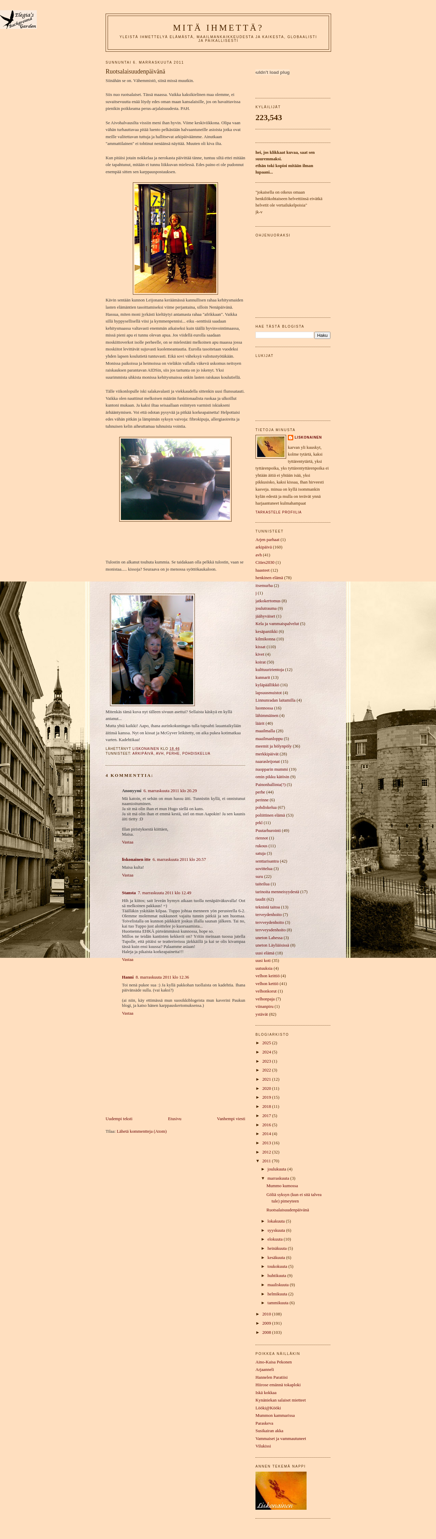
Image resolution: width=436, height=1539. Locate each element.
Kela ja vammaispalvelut (277, 623)
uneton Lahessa (269, 937)
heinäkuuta (277, 1248)
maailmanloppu (269, 738)
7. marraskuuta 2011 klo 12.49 (164, 892)
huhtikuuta (277, 1275)
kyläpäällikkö (267, 685)
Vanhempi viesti (231, 1118)
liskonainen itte (136, 859)
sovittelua (263, 868)
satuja (260, 853)
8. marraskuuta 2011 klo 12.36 (162, 977)
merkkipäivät (267, 754)
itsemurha (264, 585)
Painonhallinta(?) (270, 784)
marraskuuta (278, 1178)
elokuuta (275, 1239)
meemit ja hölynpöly (273, 746)
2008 (267, 1332)
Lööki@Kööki (268, 1408)
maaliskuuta (278, 1284)
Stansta (129, 892)
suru (259, 876)
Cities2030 (265, 562)
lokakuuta (276, 1221)
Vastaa (128, 842)
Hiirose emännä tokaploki (278, 1384)
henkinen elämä (269, 577)
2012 (267, 1152)
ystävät (261, 1014)
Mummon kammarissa (275, 1415)
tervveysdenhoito (270, 930)
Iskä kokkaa (266, 1392)
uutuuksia (263, 968)
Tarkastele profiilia (278, 512)
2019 (267, 1097)
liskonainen (308, 437)
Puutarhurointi (268, 830)
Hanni (128, 977)
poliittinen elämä (270, 815)
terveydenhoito (268, 914)
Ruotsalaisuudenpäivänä (287, 1210)
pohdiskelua (196, 753)
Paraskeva (264, 1423)
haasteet (262, 570)
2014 (267, 1133)
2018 (267, 1106)
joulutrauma (266, 608)
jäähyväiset (265, 616)
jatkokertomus (268, 601)
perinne (262, 800)
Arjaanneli (264, 1369)
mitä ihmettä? (218, 28)
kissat (260, 646)
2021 (267, 1079)
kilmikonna (265, 639)
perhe (173, 753)
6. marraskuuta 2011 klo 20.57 (179, 859)
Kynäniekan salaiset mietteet (280, 1400)
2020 (267, 1088)
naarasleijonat (267, 761)
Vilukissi (263, 1446)
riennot (261, 838)
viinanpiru (264, 1006)
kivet (259, 654)
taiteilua (262, 884)
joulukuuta (277, 1169)
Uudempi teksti (119, 1118)
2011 (267, 1161)
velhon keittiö (267, 975)
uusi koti (263, 960)
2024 (267, 1052)
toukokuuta (277, 1266)
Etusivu (174, 1118)
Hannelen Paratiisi (271, 1377)
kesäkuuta (276, 1257)
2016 (267, 1125)
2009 (267, 1323)
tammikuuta (278, 1302)
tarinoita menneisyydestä (277, 891)
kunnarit (262, 677)
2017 (267, 1115)
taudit (260, 899)
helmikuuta (277, 1294)
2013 (267, 1143)
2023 (267, 1061)
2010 (267, 1314)
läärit (259, 723)
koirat (260, 662)
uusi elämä (264, 953)
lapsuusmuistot (268, 692)
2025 (267, 1043)
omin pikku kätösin (272, 776)
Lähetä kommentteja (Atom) (142, 1131)
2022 (267, 1070)
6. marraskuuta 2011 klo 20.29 (170, 790)
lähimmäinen (266, 715)
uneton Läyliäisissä (272, 945)
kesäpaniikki (266, 631)
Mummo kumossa (282, 1185)
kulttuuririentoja (269, 669)
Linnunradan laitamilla (275, 700)
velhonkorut (266, 991)
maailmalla (265, 730)
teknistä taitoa (267, 907)
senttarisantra (267, 861)
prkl (259, 822)
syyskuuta (276, 1230)
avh (160, 753)
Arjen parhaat (267, 539)
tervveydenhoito (269, 922)
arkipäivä (143, 753)
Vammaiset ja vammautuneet (280, 1438)
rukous (261, 846)
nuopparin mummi (271, 769)
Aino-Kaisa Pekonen (273, 1362)
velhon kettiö (267, 983)
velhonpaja (265, 999)
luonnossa (264, 708)
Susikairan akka (269, 1430)
